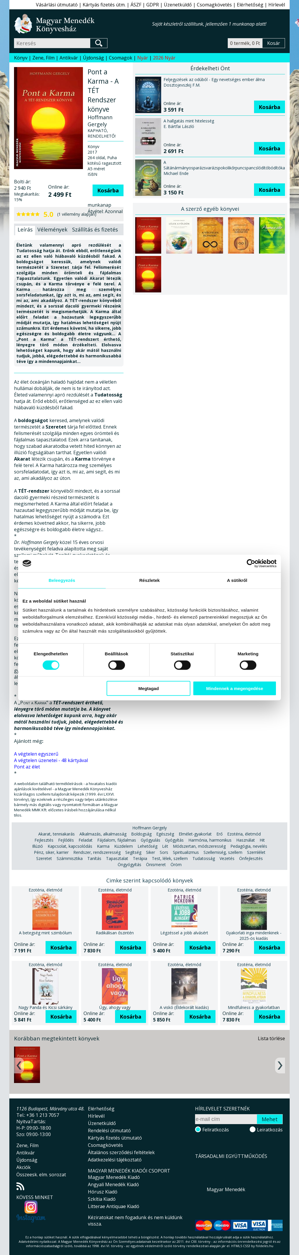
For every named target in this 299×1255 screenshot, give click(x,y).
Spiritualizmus (186, 852)
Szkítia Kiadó (102, 1199)
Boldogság (141, 834)
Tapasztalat (117, 858)
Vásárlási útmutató (57, 4)
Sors (164, 852)
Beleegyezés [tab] (61, 580)
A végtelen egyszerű (36, 754)
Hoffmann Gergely (149, 828)
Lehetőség (147, 846)
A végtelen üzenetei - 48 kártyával (51, 760)
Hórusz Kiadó (102, 1192)
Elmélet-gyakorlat (195, 834)
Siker (150, 852)
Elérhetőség (250, 4)
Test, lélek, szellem (170, 858)
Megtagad (148, 688)
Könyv (20, 58)
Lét (165, 846)
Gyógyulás (150, 840)
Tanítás (94, 858)
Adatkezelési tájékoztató (115, 1159)
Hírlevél (276, 4)
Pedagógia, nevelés (248, 846)
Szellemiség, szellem (223, 852)
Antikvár (69, 58)
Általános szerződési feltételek (121, 1152)
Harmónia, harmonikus (210, 840)
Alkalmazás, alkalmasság (102, 834)
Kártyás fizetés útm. (104, 4)
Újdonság (93, 58)
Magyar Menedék (226, 1189)
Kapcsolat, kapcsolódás (70, 846)
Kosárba (108, 190)
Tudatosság (203, 858)
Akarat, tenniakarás (56, 834)
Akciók (23, 1167)
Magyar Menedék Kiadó (114, 1177)
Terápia (140, 858)
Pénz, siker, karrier (51, 852)
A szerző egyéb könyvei (210, 208)
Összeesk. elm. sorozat (41, 1174)
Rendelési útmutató (109, 1130)
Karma (103, 846)
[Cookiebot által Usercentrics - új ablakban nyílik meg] (251, 563)
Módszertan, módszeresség (199, 846)
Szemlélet (256, 852)
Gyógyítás (174, 840)
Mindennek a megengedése (234, 688)
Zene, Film (43, 58)
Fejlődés (66, 840)
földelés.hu (264, 1246)
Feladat (86, 840)
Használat (245, 840)
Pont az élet (27, 766)
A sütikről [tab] (237, 580)
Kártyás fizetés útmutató (115, 1138)
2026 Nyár (164, 58)
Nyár (142, 58)
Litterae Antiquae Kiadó (113, 1206)
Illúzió (37, 846)
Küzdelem (123, 846)
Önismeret (156, 864)
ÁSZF (136, 4)
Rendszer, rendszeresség (97, 852)
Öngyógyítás (129, 864)
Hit (262, 840)
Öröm (176, 864)
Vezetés (227, 858)
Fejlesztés (43, 840)
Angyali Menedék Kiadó (113, 1184)
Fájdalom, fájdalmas (116, 840)
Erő (219, 834)
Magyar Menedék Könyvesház (83, 24)
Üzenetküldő (178, 4)
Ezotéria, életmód (244, 834)
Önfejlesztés (251, 858)
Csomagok (120, 58)
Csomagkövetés (214, 4)
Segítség (133, 852)
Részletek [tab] (149, 580)
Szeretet (44, 858)
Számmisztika (70, 858)
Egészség (165, 834)
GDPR (152, 4)
